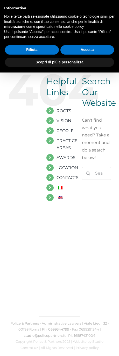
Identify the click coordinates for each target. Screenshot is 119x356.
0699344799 (58, 329)
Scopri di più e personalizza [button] (59, 62)
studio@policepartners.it (45, 335)
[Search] (88, 173)
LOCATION (67, 167)
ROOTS (64, 110)
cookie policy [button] (73, 26)
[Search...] (96, 173)
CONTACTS (68, 177)
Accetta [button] (87, 50)
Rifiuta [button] (32, 50)
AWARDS (66, 157)
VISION (64, 120)
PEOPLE (65, 130)
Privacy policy (87, 348)
